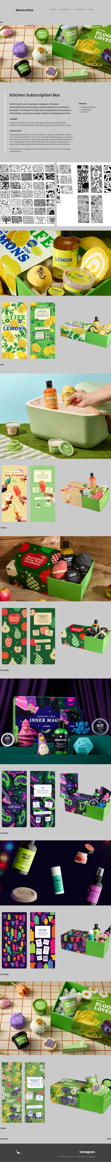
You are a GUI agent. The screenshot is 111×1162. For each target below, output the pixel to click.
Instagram (87, 1152)
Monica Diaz (24, 10)
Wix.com (92, 1157)
